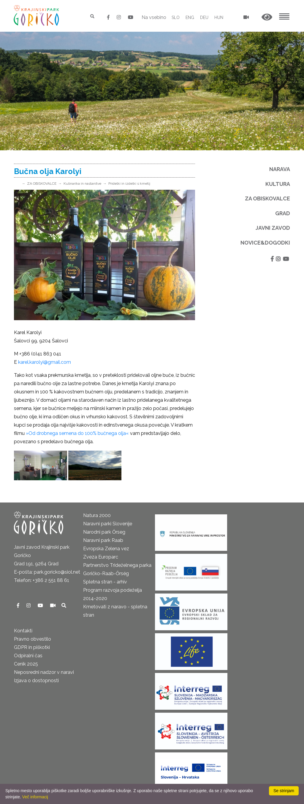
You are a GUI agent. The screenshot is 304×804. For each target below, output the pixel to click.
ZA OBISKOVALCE (41, 183)
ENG (190, 17)
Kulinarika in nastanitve (82, 183)
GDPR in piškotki (32, 647)
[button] (267, 17)
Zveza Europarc (100, 557)
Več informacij (35, 797)
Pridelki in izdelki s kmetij (129, 183)
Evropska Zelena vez (106, 548)
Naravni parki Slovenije (107, 524)
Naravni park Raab (103, 540)
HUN (218, 17)
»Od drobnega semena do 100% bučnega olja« (77, 433)
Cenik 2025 (26, 664)
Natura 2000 (97, 515)
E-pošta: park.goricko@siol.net (47, 572)
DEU (204, 17)
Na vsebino (154, 17)
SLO (176, 17)
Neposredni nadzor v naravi (44, 672)
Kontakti (23, 631)
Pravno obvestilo (32, 639)
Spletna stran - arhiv (105, 582)
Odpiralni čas (28, 655)
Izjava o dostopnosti (36, 680)
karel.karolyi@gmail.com (44, 362)
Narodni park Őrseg (104, 532)
